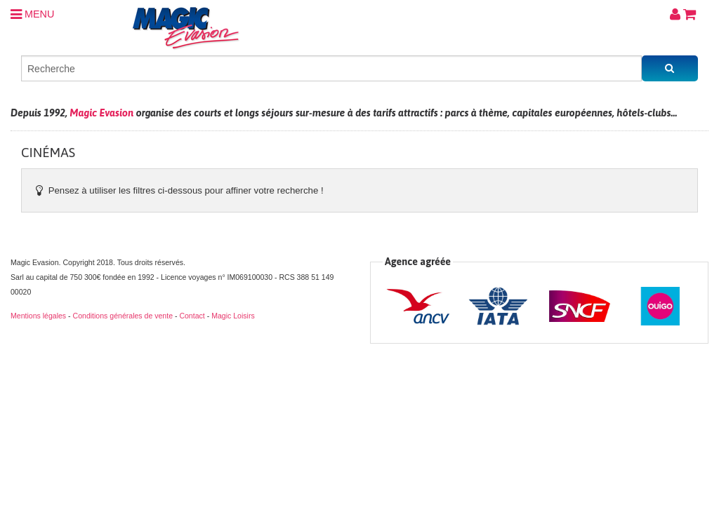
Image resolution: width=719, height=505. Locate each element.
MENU (32, 14)
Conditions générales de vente (123, 315)
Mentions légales (38, 315)
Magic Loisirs (233, 315)
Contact (191, 315)
